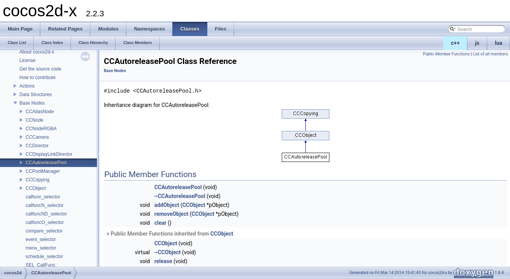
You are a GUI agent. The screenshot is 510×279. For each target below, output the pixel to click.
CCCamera (37, 137)
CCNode (34, 120)
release (163, 261)
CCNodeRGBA (41, 128)
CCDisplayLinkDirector (49, 154)
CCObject (36, 188)
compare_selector (44, 231)
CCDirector (37, 145)
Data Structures (35, 94)
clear (160, 223)
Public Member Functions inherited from (169, 234)
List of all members (490, 54)
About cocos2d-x (36, 52)
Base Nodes (32, 103)
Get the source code (40, 69)
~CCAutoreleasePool (179, 196)
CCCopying (37, 180)
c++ (455, 43)
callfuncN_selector (45, 205)
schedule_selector (44, 256)
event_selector (41, 239)
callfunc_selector (43, 197)
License (27, 60)
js (477, 43)
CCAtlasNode (40, 111)
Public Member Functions (446, 54)
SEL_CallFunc (40, 265)
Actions (26, 86)
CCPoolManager (43, 171)
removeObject (171, 214)
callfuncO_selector (45, 222)
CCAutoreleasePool (46, 162)
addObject (166, 205)
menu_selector (41, 248)
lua (498, 43)
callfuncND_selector (46, 214)
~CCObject (167, 252)
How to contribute (37, 77)
